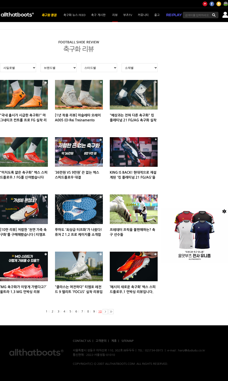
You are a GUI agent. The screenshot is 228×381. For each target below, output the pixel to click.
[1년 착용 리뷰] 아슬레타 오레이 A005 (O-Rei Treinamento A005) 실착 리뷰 (78, 120)
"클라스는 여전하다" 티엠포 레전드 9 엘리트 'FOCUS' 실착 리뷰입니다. (79, 291)
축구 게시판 (98, 15)
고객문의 (101, 340)
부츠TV (127, 15)
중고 (157, 15)
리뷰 (115, 15)
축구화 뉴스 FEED (74, 15)
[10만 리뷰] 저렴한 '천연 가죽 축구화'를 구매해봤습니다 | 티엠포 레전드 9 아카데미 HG (23, 234)
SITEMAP (127, 340)
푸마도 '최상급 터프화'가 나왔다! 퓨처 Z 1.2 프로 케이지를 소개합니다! (78, 234)
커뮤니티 (143, 15)
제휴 (114, 340)
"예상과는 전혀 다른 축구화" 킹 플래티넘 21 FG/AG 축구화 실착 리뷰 (133, 120)
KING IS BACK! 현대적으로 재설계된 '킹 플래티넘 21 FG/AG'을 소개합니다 (133, 177)
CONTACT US (82, 340)
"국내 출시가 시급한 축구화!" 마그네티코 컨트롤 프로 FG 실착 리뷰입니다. (23, 120)
